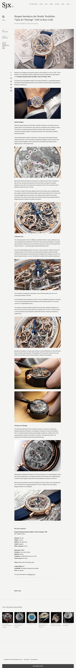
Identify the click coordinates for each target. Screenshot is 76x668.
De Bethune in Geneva (31, 623)
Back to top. (17, 591)
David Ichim (5, 38)
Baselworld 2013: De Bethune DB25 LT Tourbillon (43, 625)
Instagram (11, 91)
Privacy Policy (26, 659)
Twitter (11, 81)
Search (73, 4)
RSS (73, 659)
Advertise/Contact (34, 659)
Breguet (4, 44)
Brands (51, 4)
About (63, 4)
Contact (68, 4)
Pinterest (70, 659)
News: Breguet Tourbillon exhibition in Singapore (7, 625)
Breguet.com (31, 574)
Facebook (11, 75)
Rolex (46, 4)
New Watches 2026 (33, 4)
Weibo (11, 84)
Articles (41, 4)
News (3, 20)
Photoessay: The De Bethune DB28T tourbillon (18, 625)
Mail (11, 87)
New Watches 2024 (5, 46)
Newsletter (57, 4)
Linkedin (11, 78)
